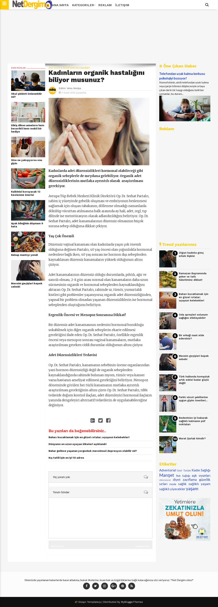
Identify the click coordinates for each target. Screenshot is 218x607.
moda (172, 484)
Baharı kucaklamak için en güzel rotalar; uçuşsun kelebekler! (193, 297)
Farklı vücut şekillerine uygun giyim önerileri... (193, 399)
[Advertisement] (109, 36)
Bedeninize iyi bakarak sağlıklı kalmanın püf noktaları (193, 421)
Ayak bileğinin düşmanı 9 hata (27, 225)
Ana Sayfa (60, 5)
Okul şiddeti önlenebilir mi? (26, 95)
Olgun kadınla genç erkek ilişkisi (191, 254)
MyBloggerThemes (132, 602)
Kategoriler (83, 5)
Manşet (85, 68)
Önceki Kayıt (57, 546)
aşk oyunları (201, 475)
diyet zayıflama (185, 479)
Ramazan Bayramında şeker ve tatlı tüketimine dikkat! (192, 276)
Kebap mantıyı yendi (24, 255)
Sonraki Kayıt (143, 546)
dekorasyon (165, 480)
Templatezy (94, 602)
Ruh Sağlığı (183, 475)
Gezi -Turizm (184, 470)
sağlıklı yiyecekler (172, 489)
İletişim (122, 5)
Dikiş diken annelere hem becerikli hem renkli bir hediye (27, 128)
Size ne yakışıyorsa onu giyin (26, 162)
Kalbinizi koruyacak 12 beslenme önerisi (25, 193)
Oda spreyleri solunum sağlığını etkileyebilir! (193, 316)
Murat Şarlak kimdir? (192, 438)
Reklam (105, 5)
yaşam (192, 488)
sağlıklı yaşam (199, 484)
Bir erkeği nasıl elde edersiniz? (191, 337)
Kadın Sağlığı (71, 68)
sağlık (182, 484)
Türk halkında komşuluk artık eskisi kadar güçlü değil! (194, 379)
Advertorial (167, 470)
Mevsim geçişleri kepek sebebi (26, 285)
